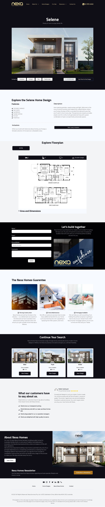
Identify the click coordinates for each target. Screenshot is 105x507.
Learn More (10, 460)
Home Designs (45, 4)
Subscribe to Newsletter (83, 473)
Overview (21, 79)
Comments (15, 249)
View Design (24, 373)
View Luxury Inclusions (73, 127)
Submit (31, 261)
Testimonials (48, 79)
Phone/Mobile (15, 242)
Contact (31, 79)
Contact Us (72, 4)
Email (13, 235)
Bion (24, 364)
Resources (63, 4)
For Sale (54, 4)
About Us (35, 4)
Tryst (52, 364)
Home (27, 4)
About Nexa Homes (59, 486)
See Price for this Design (84, 79)
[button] (69, 79)
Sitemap (52, 503)
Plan (39, 79)
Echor (80, 364)
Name (13, 228)
